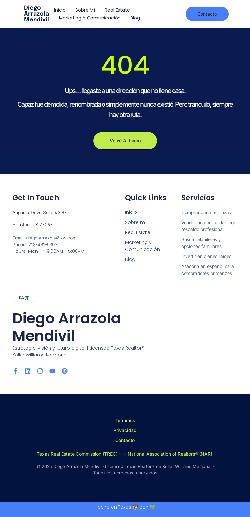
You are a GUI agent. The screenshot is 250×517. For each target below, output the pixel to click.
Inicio (60, 10)
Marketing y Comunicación (90, 18)
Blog (135, 18)
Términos (125, 420)
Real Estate (117, 10)
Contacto (125, 440)
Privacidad (125, 430)
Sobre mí (85, 10)
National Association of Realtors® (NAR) (170, 454)
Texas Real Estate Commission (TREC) (77, 454)
